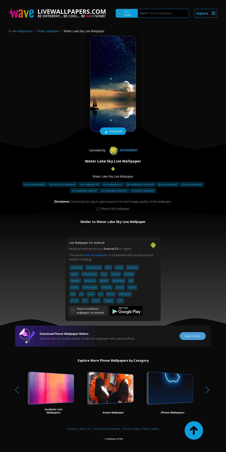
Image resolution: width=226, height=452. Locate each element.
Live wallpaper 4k (89, 184)
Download (113, 131)
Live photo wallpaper (143, 190)
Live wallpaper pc (112, 184)
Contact (71, 428)
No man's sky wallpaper (63, 184)
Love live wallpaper (34, 184)
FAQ (145, 428)
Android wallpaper (96, 255)
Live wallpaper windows (114, 190)
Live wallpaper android (84, 190)
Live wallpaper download (140, 184)
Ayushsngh (122, 150)
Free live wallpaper (192, 184)
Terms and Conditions (106, 428)
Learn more (192, 336)
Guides (155, 428)
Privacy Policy (131, 428)
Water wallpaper (48, 31)
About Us (84, 428)
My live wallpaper (167, 184)
